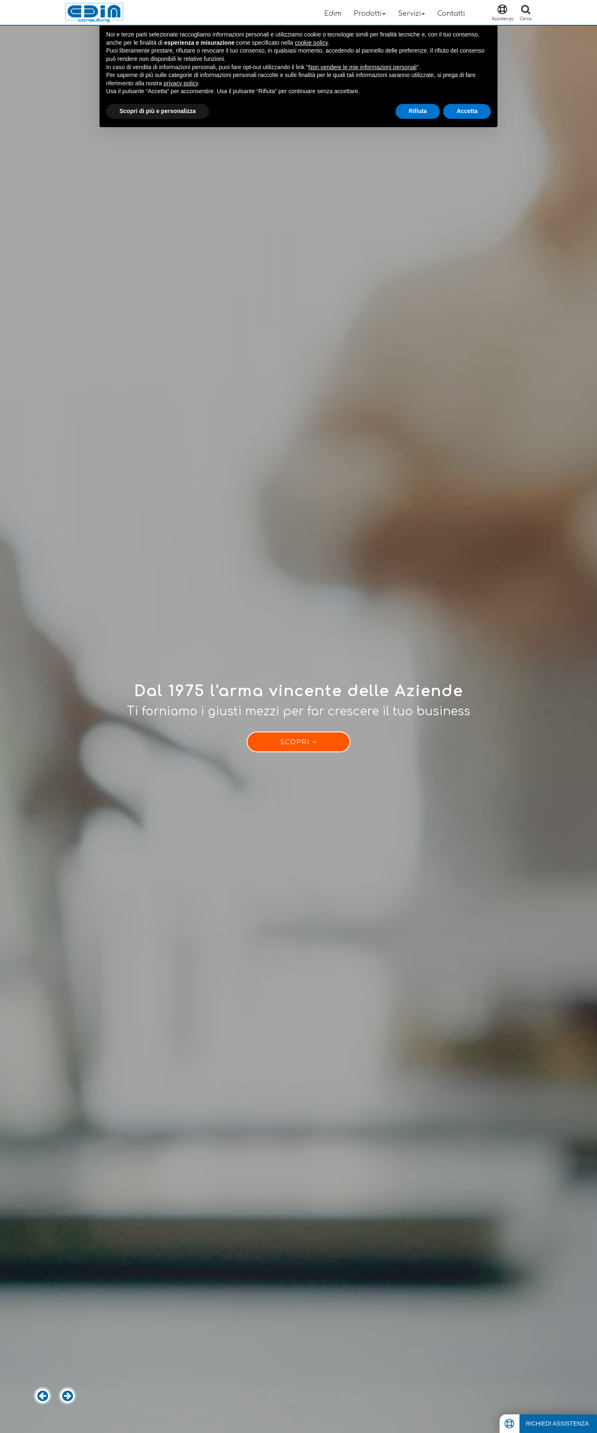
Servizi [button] (411, 13)
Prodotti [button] (370, 13)
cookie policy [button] (311, 42)
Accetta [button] (467, 111)
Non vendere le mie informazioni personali (362, 67)
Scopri (298, 742)
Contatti (451, 13)
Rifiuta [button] (418, 111)
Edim (332, 13)
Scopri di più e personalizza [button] (157, 111)
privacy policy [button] (181, 83)
